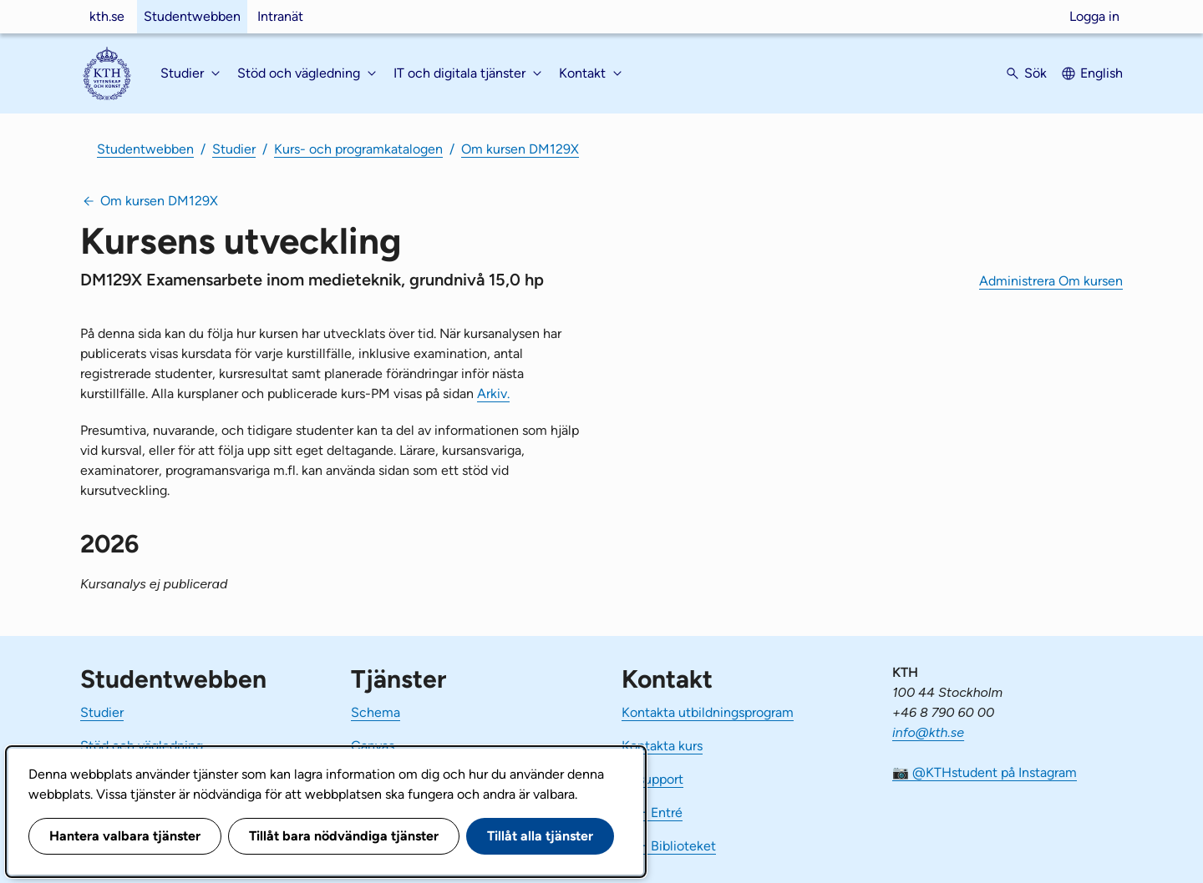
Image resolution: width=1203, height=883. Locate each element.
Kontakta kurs (662, 746)
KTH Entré (652, 812)
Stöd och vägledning (141, 746)
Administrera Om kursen (1051, 281)
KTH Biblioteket (669, 846)
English (1101, 73)
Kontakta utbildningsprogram (708, 712)
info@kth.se (928, 732)
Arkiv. (493, 393)
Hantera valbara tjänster (124, 836)
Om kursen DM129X (520, 149)
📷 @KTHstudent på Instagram (984, 772)
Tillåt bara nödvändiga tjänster (344, 836)
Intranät (280, 16)
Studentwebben (192, 16)
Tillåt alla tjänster (540, 836)
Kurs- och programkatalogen (358, 149)
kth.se (106, 16)
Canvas (372, 746)
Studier (234, 149)
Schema (375, 712)
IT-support (652, 779)
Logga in (1094, 16)
